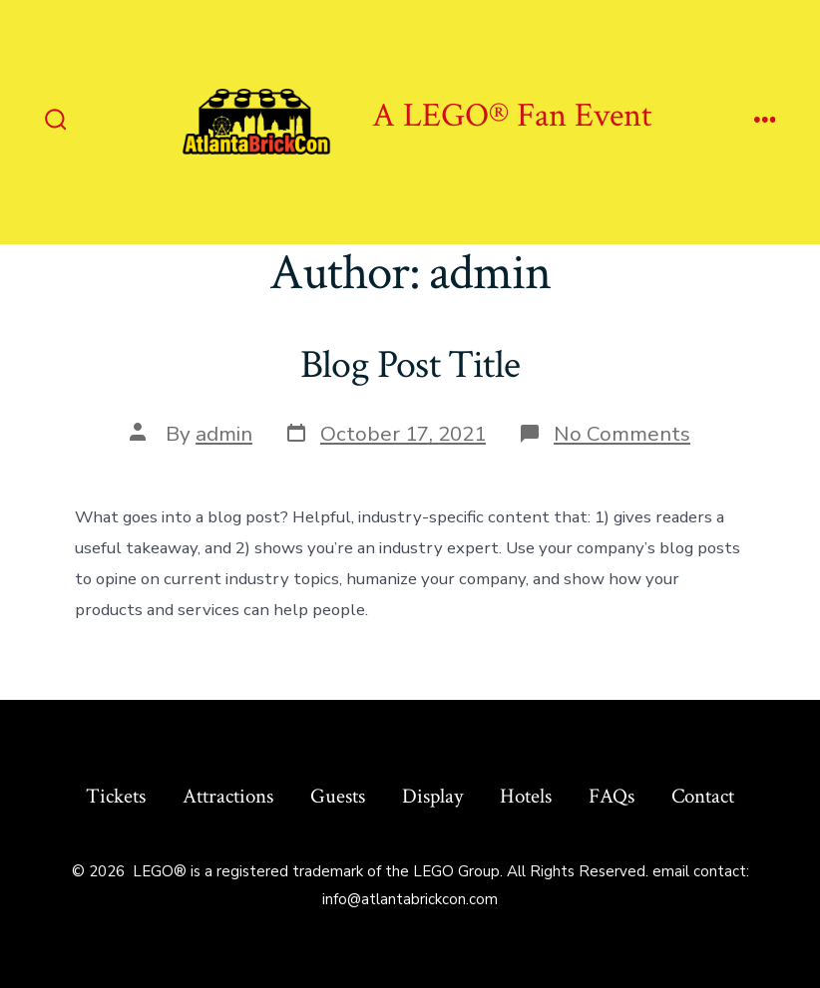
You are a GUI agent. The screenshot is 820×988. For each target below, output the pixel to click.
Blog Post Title (410, 365)
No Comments (622, 434)
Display (432, 796)
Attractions (228, 796)
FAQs (611, 796)
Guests (337, 796)
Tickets (116, 796)
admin (224, 434)
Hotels (526, 796)
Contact (702, 796)
